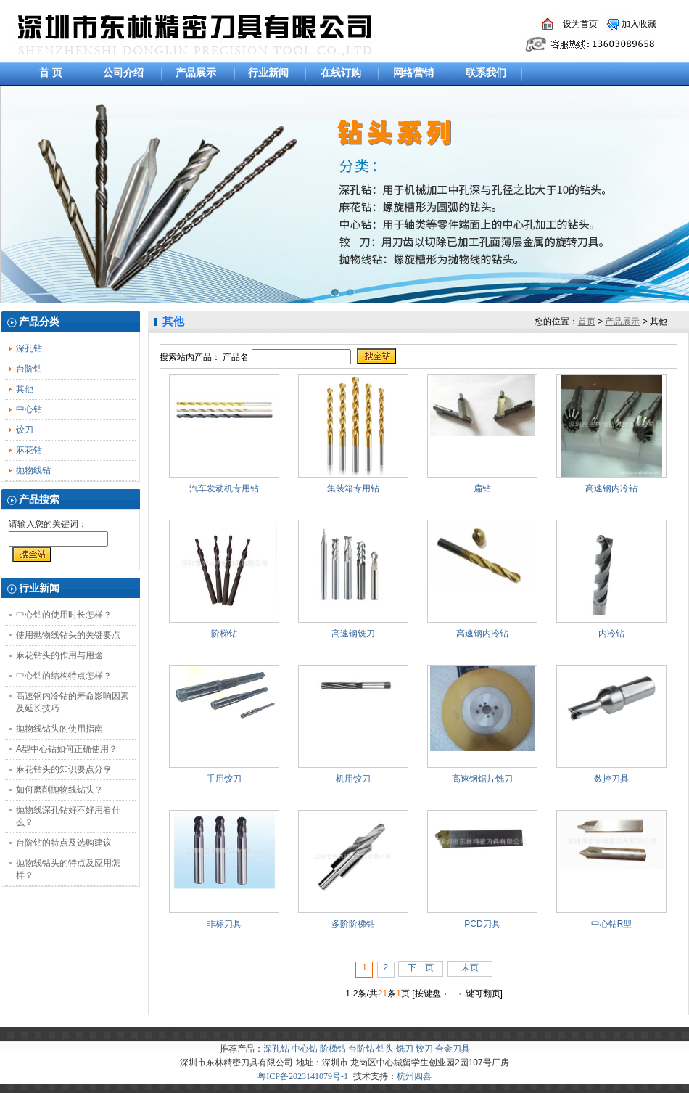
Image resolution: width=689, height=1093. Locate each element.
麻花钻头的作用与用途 (59, 655)
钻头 (385, 1049)
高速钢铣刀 (353, 634)
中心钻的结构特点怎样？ (64, 676)
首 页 (50, 72)
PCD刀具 (482, 924)
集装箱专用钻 (353, 488)
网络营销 (413, 72)
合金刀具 (452, 1049)
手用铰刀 (224, 779)
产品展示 (196, 72)
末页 (470, 967)
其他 (24, 389)
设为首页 (580, 24)
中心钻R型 (611, 924)
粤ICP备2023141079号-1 (302, 1076)
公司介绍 (123, 72)
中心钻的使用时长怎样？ (64, 615)
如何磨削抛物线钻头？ (59, 790)
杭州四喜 (414, 1076)
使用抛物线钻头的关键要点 (68, 635)
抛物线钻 (33, 470)
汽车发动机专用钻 (224, 488)
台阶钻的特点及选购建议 (64, 843)
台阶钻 (29, 369)
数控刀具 (611, 779)
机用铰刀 (353, 779)
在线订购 (341, 72)
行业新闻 (268, 72)
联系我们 (486, 72)
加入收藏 (639, 24)
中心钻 (29, 409)
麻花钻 (29, 450)
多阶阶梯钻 (353, 924)
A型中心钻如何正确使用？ (66, 749)
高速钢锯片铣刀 (482, 779)
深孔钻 (29, 348)
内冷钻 (611, 634)
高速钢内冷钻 (611, 488)
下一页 (421, 967)
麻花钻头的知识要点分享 (64, 769)
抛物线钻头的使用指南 (59, 729)
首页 (586, 321)
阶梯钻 (224, 634)
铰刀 (24, 430)
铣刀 (404, 1049)
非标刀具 (224, 924)
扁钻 (482, 488)
